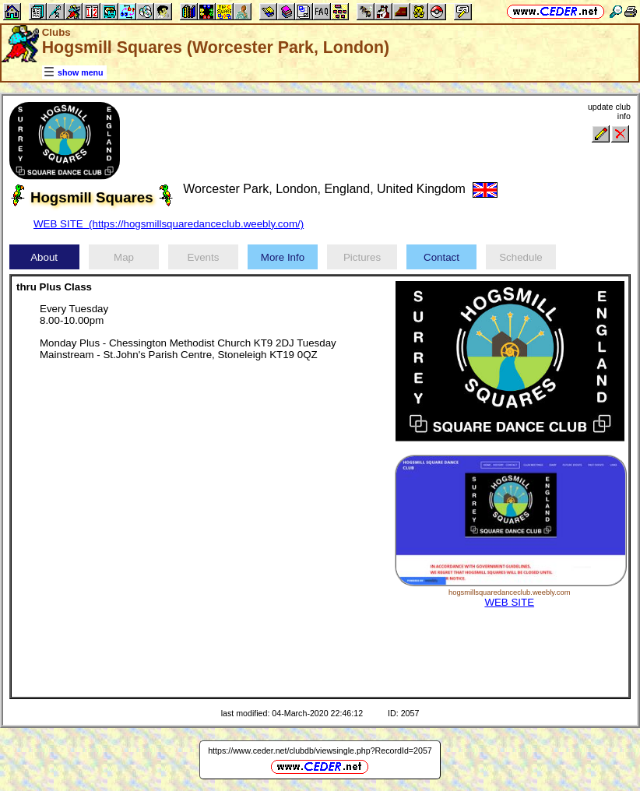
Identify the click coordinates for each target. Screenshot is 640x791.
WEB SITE (509, 602)
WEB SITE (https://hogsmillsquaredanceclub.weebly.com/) (168, 224)
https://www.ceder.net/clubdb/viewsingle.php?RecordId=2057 (320, 750)
